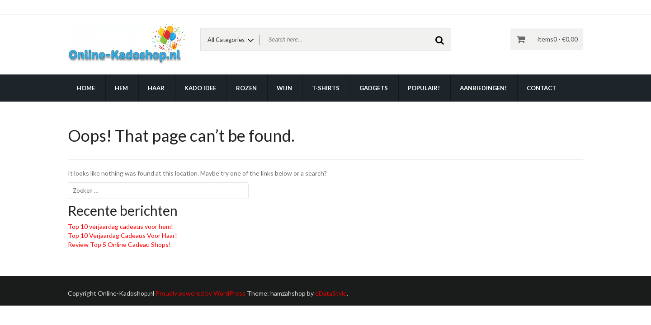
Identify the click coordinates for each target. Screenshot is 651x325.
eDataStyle (331, 293)
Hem (121, 88)
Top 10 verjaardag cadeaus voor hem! (120, 226)
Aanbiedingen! (483, 88)
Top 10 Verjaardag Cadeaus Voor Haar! (122, 235)
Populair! (424, 88)
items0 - (558, 39)
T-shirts (326, 88)
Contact (541, 88)
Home (86, 88)
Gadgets (373, 88)
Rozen (246, 88)
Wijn (284, 88)
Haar (156, 88)
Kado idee (200, 88)
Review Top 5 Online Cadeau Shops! (119, 244)
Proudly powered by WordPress (200, 293)
